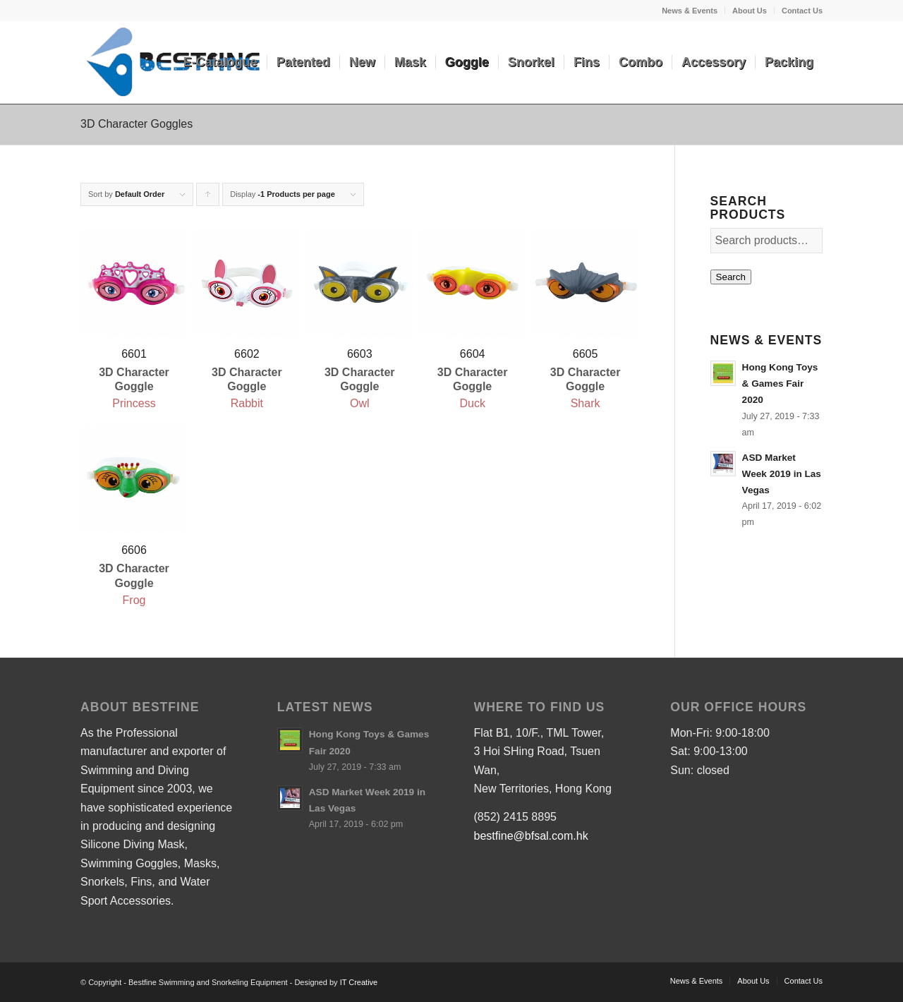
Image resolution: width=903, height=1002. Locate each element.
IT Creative (359, 982)
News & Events (689, 10)
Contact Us (802, 10)
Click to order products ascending (208, 198)
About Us (749, 10)
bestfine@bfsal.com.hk (531, 836)
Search (731, 277)
